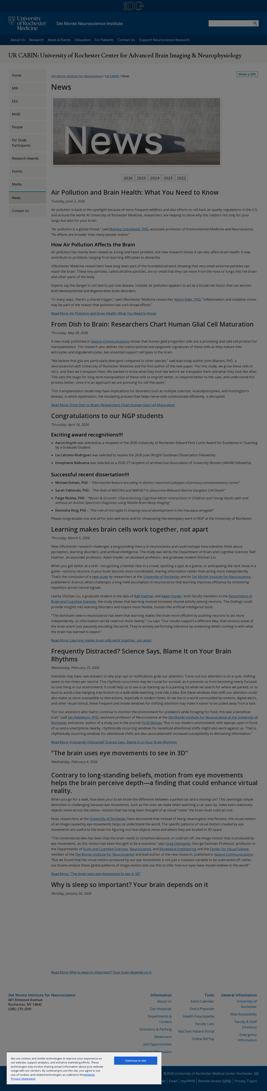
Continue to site (135, 1060)
